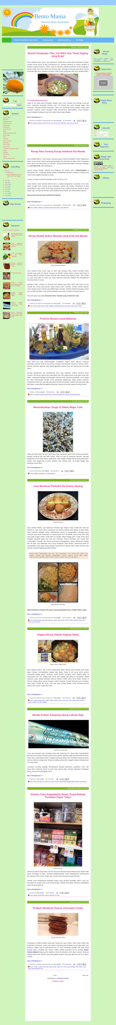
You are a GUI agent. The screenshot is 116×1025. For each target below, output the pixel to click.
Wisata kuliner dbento (9, 158)
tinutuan (80, 306)
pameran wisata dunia (45, 394)
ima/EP (44, 123)
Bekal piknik (6, 127)
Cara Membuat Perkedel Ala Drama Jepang (58, 486)
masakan (40, 207)
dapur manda (61, 620)
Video (4, 156)
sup (38, 702)
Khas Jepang (6, 144)
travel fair (67, 394)
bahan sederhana (38, 123)
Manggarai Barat (70, 781)
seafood (77, 781)
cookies (40, 966)
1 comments (51, 779)
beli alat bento (41, 895)
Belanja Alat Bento (16, 273)
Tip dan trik (6, 154)
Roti (42, 968)
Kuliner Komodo (55, 781)
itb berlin (38, 394)
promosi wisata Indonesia (58, 394)
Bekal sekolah (7, 129)
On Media (79, 40)
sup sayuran (75, 123)
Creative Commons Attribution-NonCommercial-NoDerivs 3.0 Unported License (103, 169)
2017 (6, 180)
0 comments (68, 120)
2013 (6, 189)
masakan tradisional (59, 306)
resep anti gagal (71, 966)
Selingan (5, 152)
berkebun (36, 473)
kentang (71, 620)
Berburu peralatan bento (9, 133)
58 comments (67, 205)
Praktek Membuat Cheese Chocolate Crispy (58, 908)
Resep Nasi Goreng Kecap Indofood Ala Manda (58, 151)
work (98, 166)
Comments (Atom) (62, 978)
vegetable (44, 702)
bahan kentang (37, 620)
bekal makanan (48, 620)
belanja (35, 895)
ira (34, 394)
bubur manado (37, 306)
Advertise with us (64, 40)
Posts (97, 132)
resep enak (67, 306)
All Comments (99, 135)
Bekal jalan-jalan (7, 121)
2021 (6, 170)
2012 (6, 191)
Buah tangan (6, 135)
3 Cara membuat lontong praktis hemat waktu (103, 74)
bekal (43, 620)
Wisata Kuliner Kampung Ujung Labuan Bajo (58, 715)
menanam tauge (51, 473)
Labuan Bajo (63, 781)
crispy (44, 966)
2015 (6, 185)
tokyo (58, 895)
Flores (35, 781)
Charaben (6, 139)
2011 (6, 193)
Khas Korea (6, 146)
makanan (76, 620)
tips (41, 702)
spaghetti (34, 702)
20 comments (67, 964)
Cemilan (55, 620)
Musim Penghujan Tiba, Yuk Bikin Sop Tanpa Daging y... (13, 176)
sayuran (30, 702)
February (8, 172)
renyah (65, 966)
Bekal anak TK (7, 117)
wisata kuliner (83, 781)
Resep (48, 123)
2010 (6, 195)
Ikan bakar (39, 781)
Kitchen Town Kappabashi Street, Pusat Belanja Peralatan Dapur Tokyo (58, 795)
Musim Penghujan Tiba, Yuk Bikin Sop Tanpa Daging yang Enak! (58, 54)
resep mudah (54, 123)
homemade (41, 473)
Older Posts (85, 975)
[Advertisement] (58, 135)
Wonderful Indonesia (75, 394)
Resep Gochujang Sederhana (11, 230)
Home (6, 40)
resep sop (69, 123)
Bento (4, 131)
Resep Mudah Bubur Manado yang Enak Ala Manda (58, 236)
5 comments (67, 303)
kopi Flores (47, 781)
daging (39, 700)
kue (62, 966)
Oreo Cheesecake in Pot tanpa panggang (16, 255)
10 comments (67, 617)
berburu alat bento (49, 895)
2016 (6, 182)
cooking (36, 700)
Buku (4, 137)
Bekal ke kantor (7, 123)
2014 (6, 187)
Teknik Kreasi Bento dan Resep (26, 40)
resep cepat (65, 700)
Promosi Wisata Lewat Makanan (58, 318)
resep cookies (79, 966)
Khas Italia (6, 143)
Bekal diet (6, 119)
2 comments (67, 698)
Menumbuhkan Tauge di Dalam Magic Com (58, 407)
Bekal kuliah (6, 125)
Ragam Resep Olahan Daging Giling (58, 634)
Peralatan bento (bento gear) (11, 148)
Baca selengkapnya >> (35, 117)
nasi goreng (46, 207)
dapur (42, 306)
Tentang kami (48, 40)
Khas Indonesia (7, 141)
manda (51, 700)
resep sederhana (62, 123)
